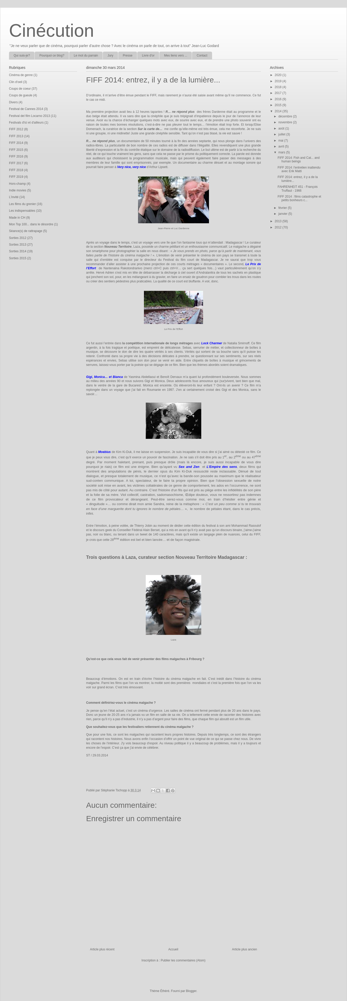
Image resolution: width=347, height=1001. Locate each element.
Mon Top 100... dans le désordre (31, 224)
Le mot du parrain (86, 55)
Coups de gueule (20, 95)
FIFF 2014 (16, 143)
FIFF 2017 (16, 163)
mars (282, 152)
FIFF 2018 (16, 170)
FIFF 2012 (16, 129)
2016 (278, 99)
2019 (278, 81)
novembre (285, 122)
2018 (278, 87)
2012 (278, 227)
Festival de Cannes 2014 (26, 109)
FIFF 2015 (16, 150)
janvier (283, 214)
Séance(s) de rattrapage (25, 231)
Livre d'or (148, 55)
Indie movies (17, 190)
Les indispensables (22, 210)
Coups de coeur (20, 88)
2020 (278, 75)
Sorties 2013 (17, 244)
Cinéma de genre (21, 75)
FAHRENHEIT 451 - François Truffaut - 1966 (298, 188)
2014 (278, 111)
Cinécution (51, 31)
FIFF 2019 (16, 177)
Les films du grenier (22, 204)
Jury (110, 55)
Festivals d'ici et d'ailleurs (26, 122)
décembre (285, 116)
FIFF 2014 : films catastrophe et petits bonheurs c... (299, 198)
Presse (127, 55)
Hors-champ (17, 184)
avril (281, 146)
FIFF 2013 (16, 136)
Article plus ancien (244, 949)
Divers (13, 102)
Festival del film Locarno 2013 (29, 116)
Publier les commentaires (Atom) (183, 960)
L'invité (14, 197)
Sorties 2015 (17, 258)
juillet (282, 134)
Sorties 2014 (17, 251)
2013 (278, 221)
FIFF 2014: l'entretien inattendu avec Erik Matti (299, 169)
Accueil (173, 949)
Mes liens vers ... (175, 55)
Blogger (191, 991)
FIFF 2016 (16, 156)
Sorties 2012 (17, 238)
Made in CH (17, 217)
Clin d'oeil (15, 82)
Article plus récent (102, 949)
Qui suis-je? (22, 55)
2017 (278, 93)
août (281, 128)
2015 (278, 105)
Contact (202, 55)
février (283, 208)
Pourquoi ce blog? (51, 55)
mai (281, 140)
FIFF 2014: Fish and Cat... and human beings (298, 159)
